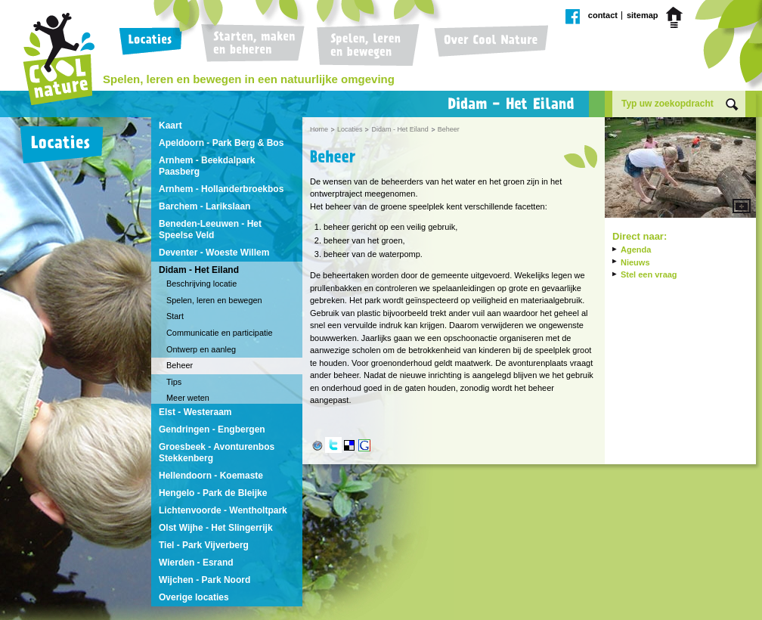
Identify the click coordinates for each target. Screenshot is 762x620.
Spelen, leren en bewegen (366, 45)
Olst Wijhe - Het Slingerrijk (216, 527)
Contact (603, 15)
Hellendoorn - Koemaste (211, 475)
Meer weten (187, 397)
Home (676, 17)
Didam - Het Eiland (199, 270)
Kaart (170, 125)
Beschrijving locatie (201, 283)
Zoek (732, 104)
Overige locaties (194, 597)
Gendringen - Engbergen (212, 429)
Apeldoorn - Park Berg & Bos (221, 143)
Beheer (179, 365)
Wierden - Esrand (196, 562)
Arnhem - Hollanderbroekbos (221, 189)
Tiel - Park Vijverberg (204, 545)
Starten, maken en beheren (252, 45)
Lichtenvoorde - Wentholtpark (223, 510)
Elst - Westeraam (195, 412)
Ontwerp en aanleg (201, 349)
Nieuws (635, 262)
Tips (173, 381)
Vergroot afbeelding (680, 169)
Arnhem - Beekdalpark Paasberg (207, 166)
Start (175, 316)
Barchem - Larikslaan (204, 206)
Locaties (154, 45)
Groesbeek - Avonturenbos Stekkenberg (216, 452)
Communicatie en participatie (219, 332)
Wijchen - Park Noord (204, 580)
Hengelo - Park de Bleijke (213, 493)
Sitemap (642, 15)
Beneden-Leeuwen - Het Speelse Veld (210, 229)
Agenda (636, 249)
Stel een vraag (649, 274)
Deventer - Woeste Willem (214, 252)
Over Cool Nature (488, 45)
